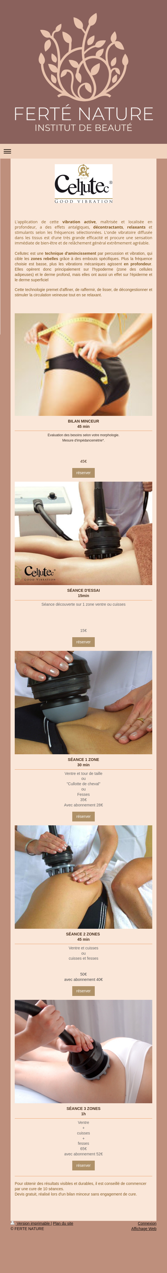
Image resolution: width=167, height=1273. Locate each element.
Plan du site (63, 1223)
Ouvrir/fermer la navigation (83, 151)
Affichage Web (143, 1228)
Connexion (147, 1223)
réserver (83, 473)
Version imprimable (31, 1223)
